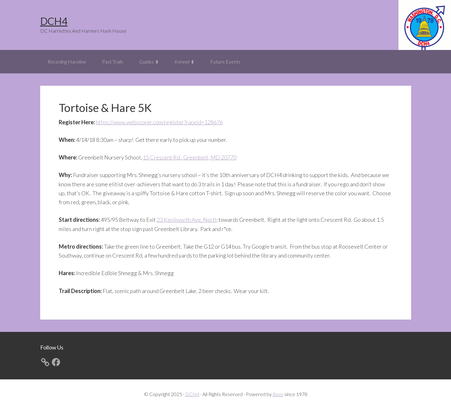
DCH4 (54, 21)
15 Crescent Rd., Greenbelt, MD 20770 (189, 157)
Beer (278, 394)
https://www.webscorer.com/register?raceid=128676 (159, 122)
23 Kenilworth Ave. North (187, 219)
